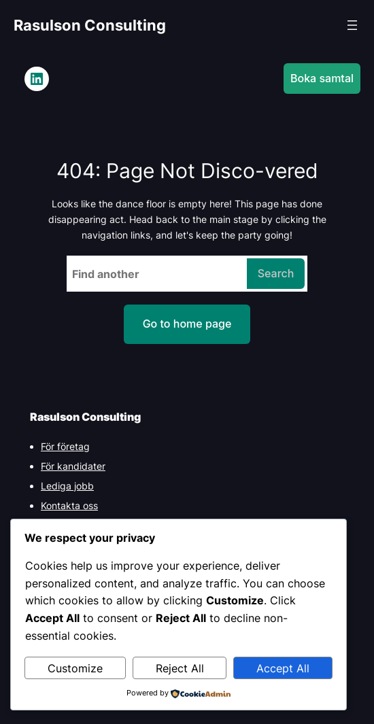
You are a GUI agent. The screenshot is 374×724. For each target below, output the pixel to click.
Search (276, 273)
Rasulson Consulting (90, 25)
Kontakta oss (69, 505)
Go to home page (187, 323)
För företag (65, 446)
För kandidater (73, 466)
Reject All (180, 668)
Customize (75, 668)
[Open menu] (352, 25)
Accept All (282, 668)
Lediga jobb (67, 486)
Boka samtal (322, 78)
